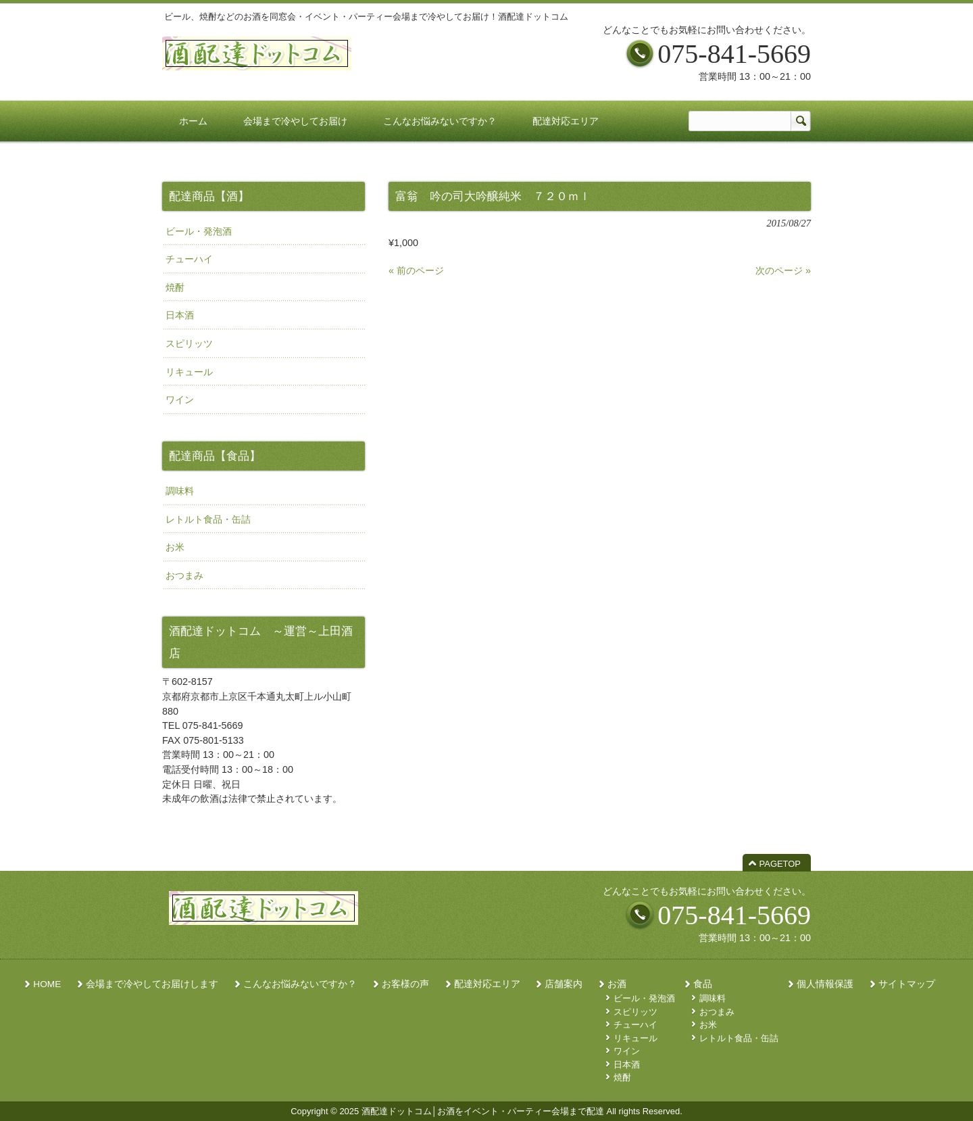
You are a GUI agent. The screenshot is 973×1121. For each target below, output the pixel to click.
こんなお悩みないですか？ (300, 984)
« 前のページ (416, 270)
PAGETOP (780, 864)
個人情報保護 (825, 984)
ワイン (180, 399)
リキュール (189, 371)
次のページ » (783, 270)
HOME (47, 984)
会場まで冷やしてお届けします (152, 984)
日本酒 (180, 315)
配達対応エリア (487, 984)
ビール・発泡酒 (199, 231)
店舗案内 (563, 984)
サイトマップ (906, 984)
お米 (175, 547)
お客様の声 (405, 984)
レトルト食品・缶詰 (208, 519)
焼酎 (175, 287)
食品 (702, 984)
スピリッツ (189, 343)
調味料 (180, 490)
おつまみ (184, 575)
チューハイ (189, 259)
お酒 (616, 984)
